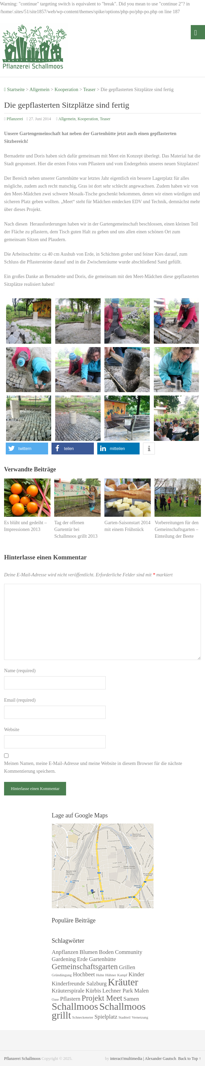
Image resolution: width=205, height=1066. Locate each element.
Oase (55, 999)
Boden (106, 952)
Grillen (127, 967)
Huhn (100, 975)
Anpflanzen (65, 952)
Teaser (89, 89)
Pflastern (70, 999)
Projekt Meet (102, 998)
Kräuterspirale (68, 990)
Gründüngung (62, 975)
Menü (198, 32)
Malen (141, 990)
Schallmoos (75, 1006)
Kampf (122, 975)
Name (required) (20, 670)
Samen (131, 999)
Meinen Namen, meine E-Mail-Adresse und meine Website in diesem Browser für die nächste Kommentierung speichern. (93, 767)
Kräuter (123, 982)
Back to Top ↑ (189, 1058)
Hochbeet (84, 974)
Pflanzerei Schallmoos (22, 1058)
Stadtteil (125, 1017)
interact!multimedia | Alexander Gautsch (143, 1058)
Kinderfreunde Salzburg (79, 983)
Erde (82, 959)
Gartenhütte (102, 959)
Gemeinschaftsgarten (85, 966)
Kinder (136, 974)
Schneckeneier (82, 1017)
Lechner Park (117, 990)
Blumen (89, 952)
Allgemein (39, 89)
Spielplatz (106, 1017)
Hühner (110, 975)
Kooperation (66, 89)
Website (11, 729)
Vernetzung (140, 1017)
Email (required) (20, 700)
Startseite (14, 89)
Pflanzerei (14, 118)
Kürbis (93, 990)
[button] (27, 448)
